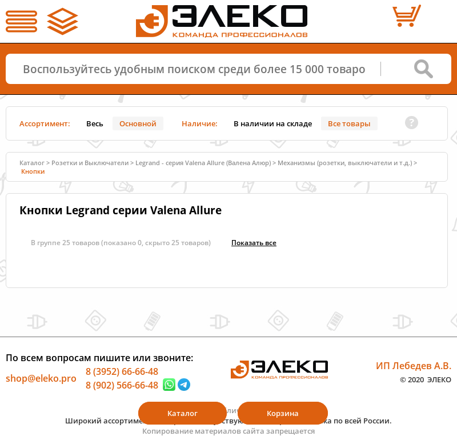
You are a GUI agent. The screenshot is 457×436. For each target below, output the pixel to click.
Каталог (32, 162)
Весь (94, 123)
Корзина (283, 413)
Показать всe (253, 242)
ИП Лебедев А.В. (413, 365)
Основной (138, 123)
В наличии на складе (273, 123)
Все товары (349, 123)
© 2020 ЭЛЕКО (425, 379)
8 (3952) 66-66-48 (122, 371)
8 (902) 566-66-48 (122, 384)
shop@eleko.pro (41, 378)
